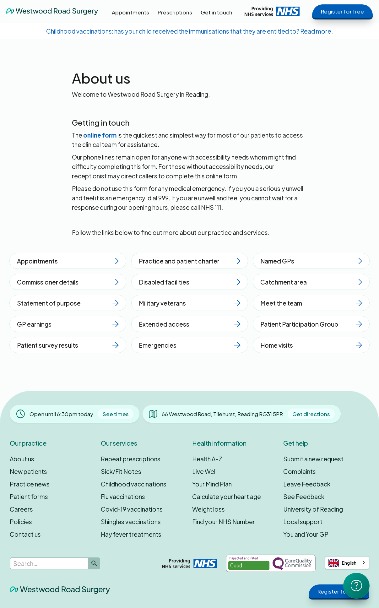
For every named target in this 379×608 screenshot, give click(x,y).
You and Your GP (305, 534)
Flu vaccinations (123, 496)
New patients (28, 471)
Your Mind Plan (212, 484)
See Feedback (303, 496)
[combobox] (347, 562)
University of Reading (313, 509)
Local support (302, 521)
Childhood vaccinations (133, 484)
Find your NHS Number (223, 521)
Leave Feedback (306, 484)
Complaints (299, 471)
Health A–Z (207, 459)
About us (22, 459)
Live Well (204, 471)
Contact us (25, 534)
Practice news (30, 484)
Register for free (342, 11)
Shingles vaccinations (131, 521)
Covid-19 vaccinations (132, 509)
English (342, 563)
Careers (21, 509)
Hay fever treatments (131, 534)
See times (116, 413)
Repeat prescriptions (130, 459)
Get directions (311, 413)
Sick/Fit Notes (121, 471)
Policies (21, 521)
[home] (52, 11)
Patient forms (29, 496)
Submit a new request (313, 459)
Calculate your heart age (226, 496)
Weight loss (208, 509)
